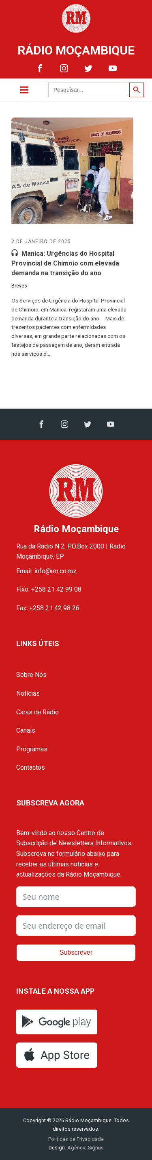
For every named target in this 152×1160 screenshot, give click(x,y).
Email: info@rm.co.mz (46, 571)
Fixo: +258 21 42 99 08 (48, 589)
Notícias (28, 693)
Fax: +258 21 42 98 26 (47, 608)
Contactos (30, 767)
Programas (31, 749)
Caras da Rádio (37, 712)
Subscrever (76, 952)
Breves (19, 286)
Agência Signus (85, 1148)
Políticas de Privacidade (76, 1139)
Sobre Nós (31, 675)
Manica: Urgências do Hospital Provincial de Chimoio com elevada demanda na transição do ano (65, 263)
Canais (25, 730)
